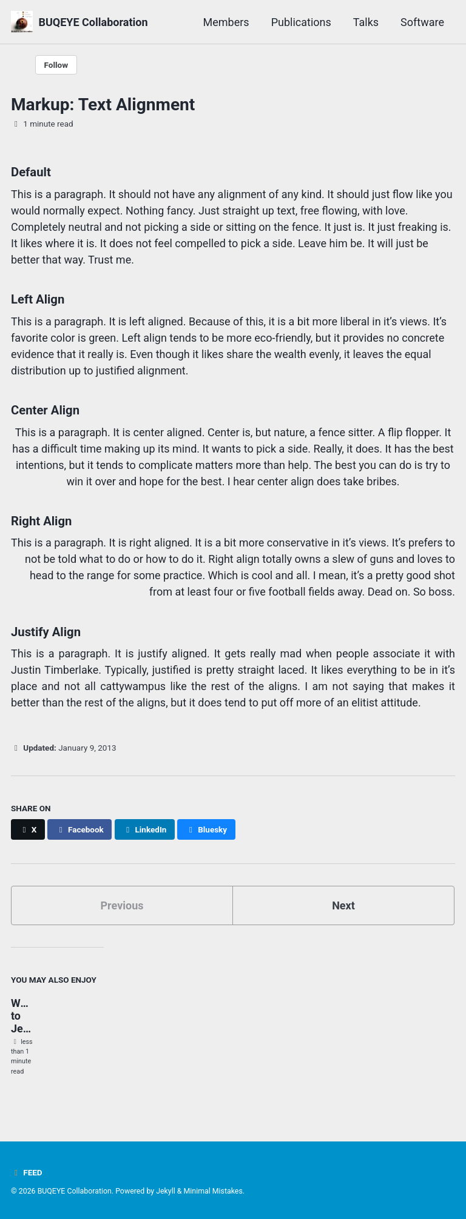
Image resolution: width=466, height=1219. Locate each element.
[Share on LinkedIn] (145, 829)
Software (422, 22)
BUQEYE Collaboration (92, 22)
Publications (301, 22)
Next (343, 905)
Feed (26, 1172)
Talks (366, 22)
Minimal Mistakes (213, 1191)
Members (226, 22)
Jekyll (165, 1191)
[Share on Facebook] (79, 829)
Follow (56, 65)
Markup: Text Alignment (103, 105)
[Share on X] (28, 829)
